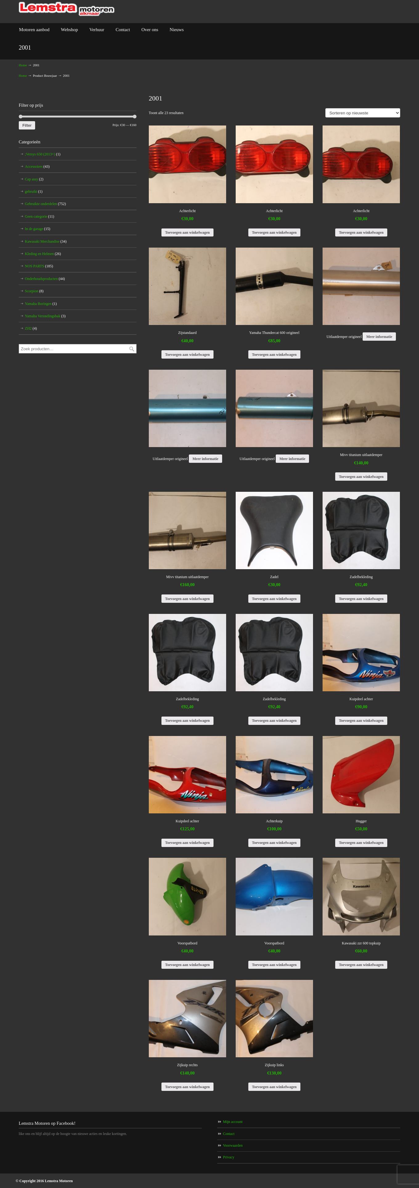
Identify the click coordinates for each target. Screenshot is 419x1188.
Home (23, 65)
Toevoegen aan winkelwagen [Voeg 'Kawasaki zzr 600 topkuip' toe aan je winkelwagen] (361, 965)
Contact (228, 1134)
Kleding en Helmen (43, 254)
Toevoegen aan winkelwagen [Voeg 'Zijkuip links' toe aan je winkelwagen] (274, 1087)
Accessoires (37, 166)
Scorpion (34, 291)
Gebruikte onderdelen (45, 204)
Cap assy (34, 179)
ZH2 (31, 328)
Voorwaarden (233, 1145)
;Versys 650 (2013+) (42, 154)
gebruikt (34, 191)
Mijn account (233, 1122)
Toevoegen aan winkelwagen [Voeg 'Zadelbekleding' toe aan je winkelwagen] (361, 599)
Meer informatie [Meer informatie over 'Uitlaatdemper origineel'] (379, 337)
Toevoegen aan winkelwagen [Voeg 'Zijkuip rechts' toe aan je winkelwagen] (187, 1087)
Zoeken (132, 348)
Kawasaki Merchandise (46, 241)
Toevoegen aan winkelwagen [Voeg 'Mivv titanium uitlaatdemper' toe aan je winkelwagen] (361, 477)
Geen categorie (39, 216)
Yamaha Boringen (41, 304)
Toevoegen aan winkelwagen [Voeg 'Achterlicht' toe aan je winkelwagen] (187, 232)
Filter (27, 125)
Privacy (228, 1157)
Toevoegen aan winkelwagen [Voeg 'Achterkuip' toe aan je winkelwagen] (274, 843)
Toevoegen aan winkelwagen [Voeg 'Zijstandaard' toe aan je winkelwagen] (187, 354)
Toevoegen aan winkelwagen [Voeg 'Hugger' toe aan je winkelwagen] (361, 843)
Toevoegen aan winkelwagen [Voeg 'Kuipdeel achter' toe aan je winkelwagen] (361, 720)
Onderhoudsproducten (45, 279)
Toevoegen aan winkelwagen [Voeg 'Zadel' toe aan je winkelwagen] (274, 599)
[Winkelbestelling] (362, 112)
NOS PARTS (39, 266)
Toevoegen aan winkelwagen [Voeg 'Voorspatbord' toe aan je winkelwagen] (187, 965)
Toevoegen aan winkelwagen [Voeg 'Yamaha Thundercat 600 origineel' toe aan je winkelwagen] (274, 354)
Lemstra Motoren (67, 9)
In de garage (37, 229)
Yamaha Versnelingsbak (45, 316)
